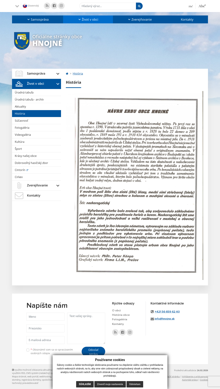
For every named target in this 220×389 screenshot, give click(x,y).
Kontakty (187, 19)
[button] (37, 19)
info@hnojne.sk (165, 318)
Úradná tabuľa (24, 92)
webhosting (45, 376)
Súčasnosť (21, 121)
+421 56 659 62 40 (167, 311)
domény (16, 379)
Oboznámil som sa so (52, 351)
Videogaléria (23, 135)
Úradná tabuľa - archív (29, 99)
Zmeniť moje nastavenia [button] (110, 384)
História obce (121, 315)
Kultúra (19, 142)
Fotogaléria (22, 128)
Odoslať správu (93, 352)
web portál (32, 376)
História (20, 113)
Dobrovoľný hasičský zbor (31, 163)
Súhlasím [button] (85, 384)
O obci (116, 310)
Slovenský (31, 6)
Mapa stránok (19, 376)
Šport (18, 149)
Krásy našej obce (26, 156)
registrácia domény (31, 379)
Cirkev (19, 177)
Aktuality (20, 106)
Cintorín (20, 170)
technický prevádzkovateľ (25, 383)
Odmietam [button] (134, 384)
